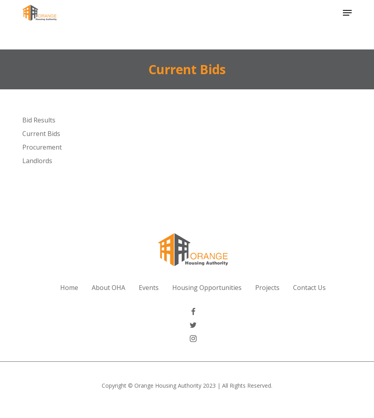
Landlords (37, 160)
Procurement (42, 147)
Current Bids (41, 133)
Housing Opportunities (207, 287)
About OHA (108, 287)
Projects (267, 287)
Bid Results (38, 120)
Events (149, 287)
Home (69, 287)
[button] (347, 13)
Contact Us (309, 287)
